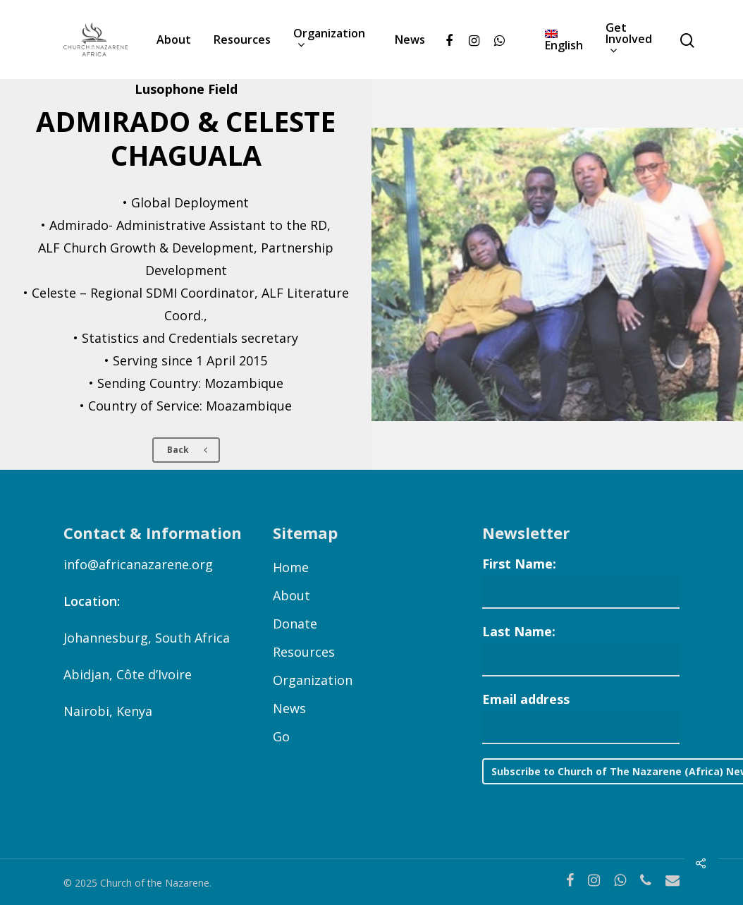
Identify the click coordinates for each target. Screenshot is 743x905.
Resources (242, 39)
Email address (526, 699)
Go (281, 736)
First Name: (519, 563)
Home (291, 567)
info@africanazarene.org (138, 564)
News (410, 39)
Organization (329, 39)
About (173, 39)
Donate (295, 623)
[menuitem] (564, 39)
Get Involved (629, 39)
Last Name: (518, 631)
